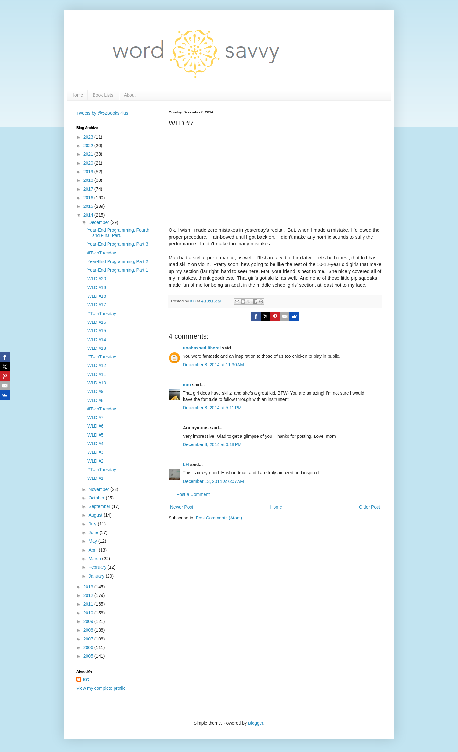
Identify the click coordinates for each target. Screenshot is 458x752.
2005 (88, 656)
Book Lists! (103, 95)
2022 (88, 145)
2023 (88, 136)
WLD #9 (95, 391)
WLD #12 (96, 365)
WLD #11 (96, 374)
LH (186, 464)
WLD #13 (96, 348)
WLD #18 (96, 296)
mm (187, 384)
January (97, 576)
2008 (88, 630)
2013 (88, 586)
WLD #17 (96, 304)
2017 (88, 189)
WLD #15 (96, 330)
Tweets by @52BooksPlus (102, 113)
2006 (88, 647)
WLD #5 (95, 434)
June (93, 532)
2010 (88, 612)
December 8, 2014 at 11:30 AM (213, 364)
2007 (88, 638)
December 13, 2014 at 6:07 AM (213, 481)
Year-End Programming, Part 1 (117, 270)
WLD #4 (95, 443)
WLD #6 (95, 426)
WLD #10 (96, 382)
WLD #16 (96, 322)
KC (86, 679)
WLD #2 (95, 461)
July (93, 523)
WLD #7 (95, 417)
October (97, 497)
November (99, 489)
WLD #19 (96, 287)
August (95, 515)
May (93, 541)
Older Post (369, 507)
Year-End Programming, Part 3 (117, 244)
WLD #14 (96, 339)
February (98, 567)
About (130, 95)
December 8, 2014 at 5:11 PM (212, 407)
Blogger (255, 723)
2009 (88, 621)
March (95, 558)
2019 (88, 171)
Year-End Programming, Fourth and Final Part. (118, 232)
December (99, 222)
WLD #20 (96, 278)
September (99, 506)
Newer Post (181, 507)
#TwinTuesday (101, 252)
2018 (88, 180)
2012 (88, 595)
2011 (88, 603)
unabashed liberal (202, 347)
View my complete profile (101, 688)
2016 (88, 197)
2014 (88, 215)
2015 (88, 206)
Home (77, 95)
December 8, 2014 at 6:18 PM (212, 444)
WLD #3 (95, 452)
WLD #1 (95, 478)
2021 (88, 154)
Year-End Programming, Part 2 (117, 261)
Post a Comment (193, 494)
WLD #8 (95, 400)
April (93, 549)
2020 (88, 163)
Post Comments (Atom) (219, 517)
